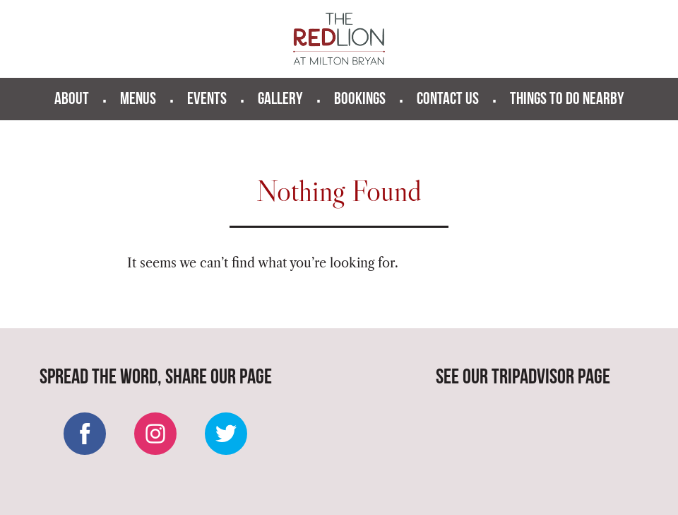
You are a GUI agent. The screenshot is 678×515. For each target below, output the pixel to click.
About (71, 99)
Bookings (360, 99)
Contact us (448, 99)
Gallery (280, 99)
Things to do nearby (567, 99)
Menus (138, 99)
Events (207, 99)
